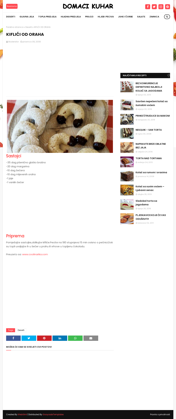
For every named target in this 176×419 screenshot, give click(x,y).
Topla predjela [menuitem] (47, 16)
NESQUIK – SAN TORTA (149, 129)
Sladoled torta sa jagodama (146, 202)
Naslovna (12, 6)
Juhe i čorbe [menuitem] (125, 16)
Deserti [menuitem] (10, 16)
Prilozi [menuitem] (89, 16)
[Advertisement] (60, 70)
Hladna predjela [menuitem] (71, 16)
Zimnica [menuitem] (154, 16)
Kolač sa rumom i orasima (151, 172)
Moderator (13, 41)
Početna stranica (14, 27)
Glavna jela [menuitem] (27, 16)
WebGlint (22, 414)
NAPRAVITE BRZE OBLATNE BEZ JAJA (151, 145)
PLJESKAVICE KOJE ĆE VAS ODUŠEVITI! (151, 216)
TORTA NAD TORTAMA (149, 158)
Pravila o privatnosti (160, 414)
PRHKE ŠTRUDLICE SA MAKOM (153, 115)
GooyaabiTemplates (53, 414)
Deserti (28, 27)
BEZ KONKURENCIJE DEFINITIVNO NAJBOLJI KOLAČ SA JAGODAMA (149, 87)
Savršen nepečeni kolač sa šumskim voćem (152, 103)
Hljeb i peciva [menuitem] (106, 16)
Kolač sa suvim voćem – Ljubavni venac (150, 188)
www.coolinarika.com (35, 254)
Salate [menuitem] (141, 16)
